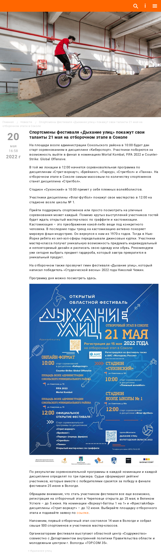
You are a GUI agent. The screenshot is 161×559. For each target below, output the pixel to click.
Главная (8, 122)
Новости (26, 122)
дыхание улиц (42, 550)
